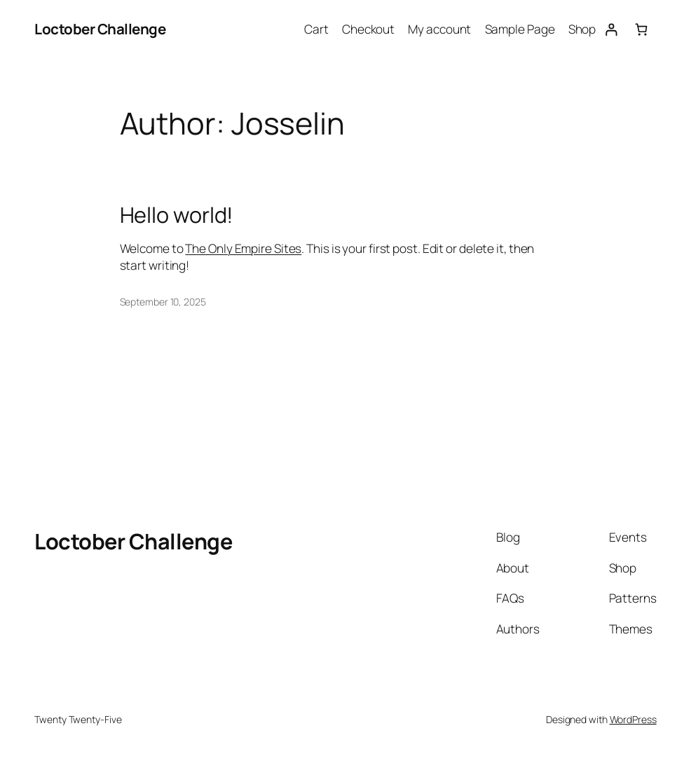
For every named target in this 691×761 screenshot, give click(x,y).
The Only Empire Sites (243, 248)
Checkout (368, 29)
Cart (316, 29)
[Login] (611, 29)
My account (439, 29)
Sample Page (520, 29)
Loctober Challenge (99, 29)
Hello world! (177, 214)
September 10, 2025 (163, 301)
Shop (582, 29)
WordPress (633, 719)
